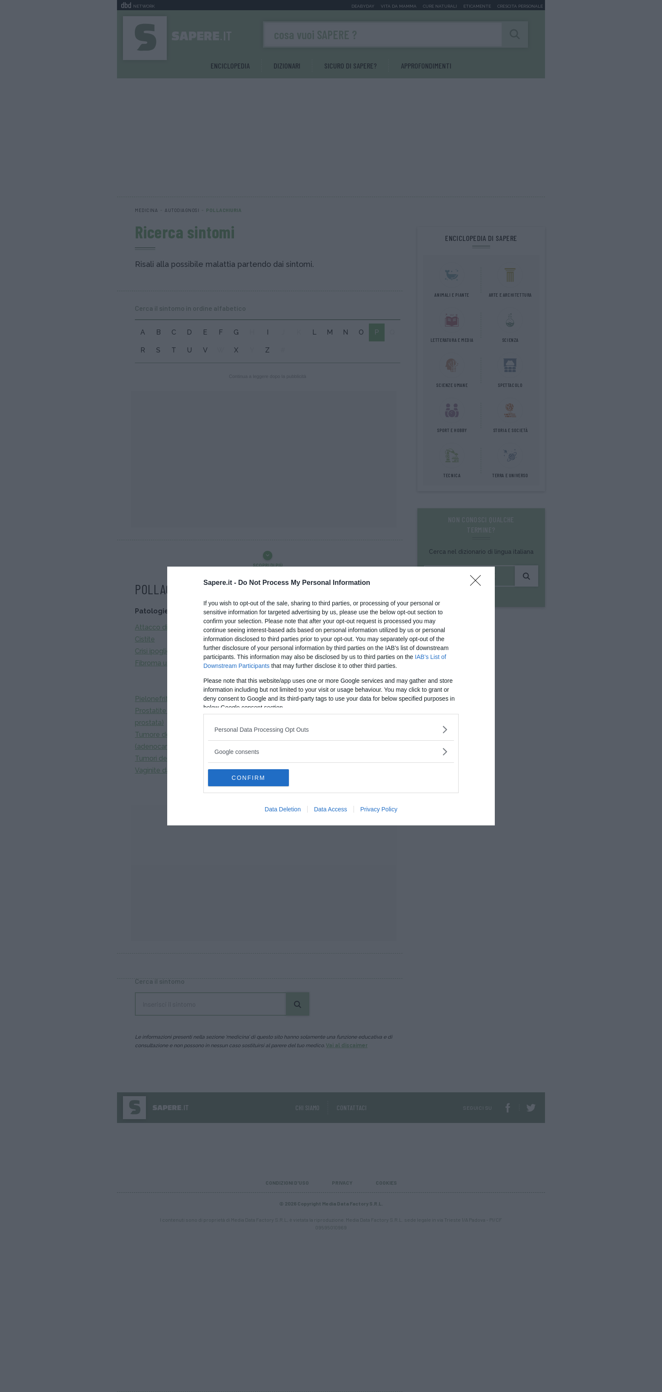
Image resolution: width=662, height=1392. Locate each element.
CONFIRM (248, 777)
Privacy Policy (378, 809)
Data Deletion (283, 809)
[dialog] (331, 696)
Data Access (330, 809)
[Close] (478, 583)
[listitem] (331, 729)
